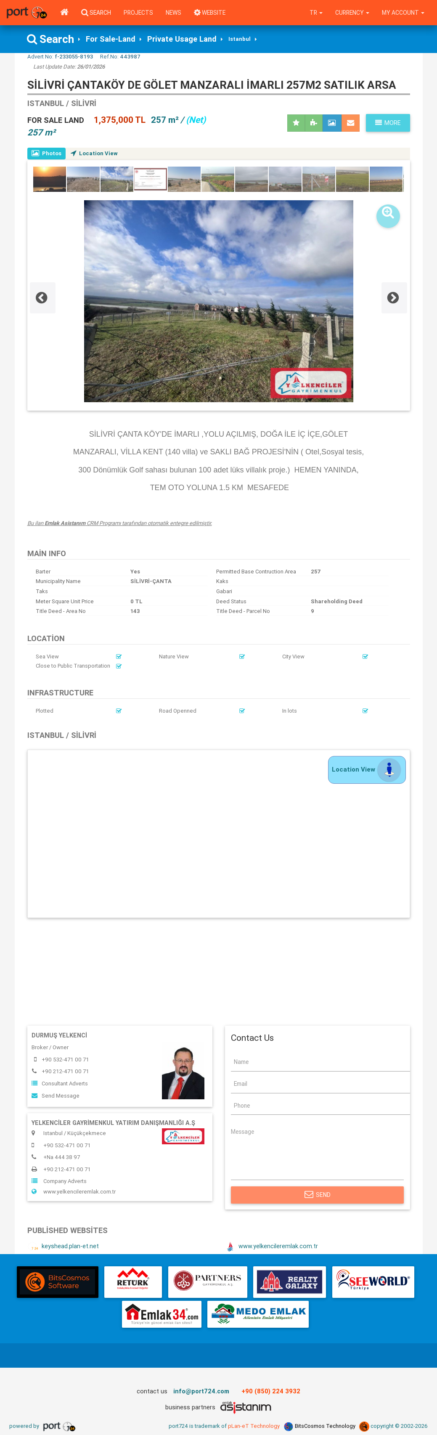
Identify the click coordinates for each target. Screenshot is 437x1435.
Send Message (55, 1095)
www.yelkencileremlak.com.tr (74, 1191)
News (173, 12)
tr (316, 12)
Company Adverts (59, 1181)
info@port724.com (201, 1391)
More (388, 123)
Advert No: (60, 56)
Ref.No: (120, 56)
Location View (94, 153)
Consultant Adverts (60, 1083)
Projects (138, 12)
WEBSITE (209, 12)
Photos (46, 153)
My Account (403, 12)
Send (318, 1195)
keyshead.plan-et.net (63, 1246)
